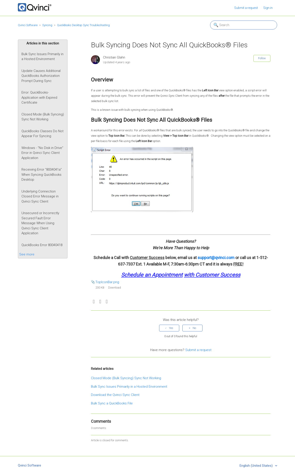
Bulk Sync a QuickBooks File (112, 403)
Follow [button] (262, 58)
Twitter (100, 302)
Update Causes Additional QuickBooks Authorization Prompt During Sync (41, 76)
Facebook (94, 302)
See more (26, 254)
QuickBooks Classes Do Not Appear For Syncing (42, 133)
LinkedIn (107, 302)
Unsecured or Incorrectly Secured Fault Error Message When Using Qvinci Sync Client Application (40, 223)
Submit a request (246, 8)
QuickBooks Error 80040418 (41, 245)
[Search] (243, 25)
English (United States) (257, 466)
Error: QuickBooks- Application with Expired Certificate (39, 97)
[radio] (169, 328)
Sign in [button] (268, 8)
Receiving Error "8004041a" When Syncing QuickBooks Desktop (41, 174)
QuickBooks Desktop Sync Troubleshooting (83, 25)
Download (114, 287)
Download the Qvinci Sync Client (115, 395)
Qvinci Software (28, 25)
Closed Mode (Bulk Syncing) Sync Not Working (42, 116)
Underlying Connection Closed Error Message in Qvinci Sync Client (40, 196)
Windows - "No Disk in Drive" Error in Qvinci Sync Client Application (42, 153)
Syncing (47, 25)
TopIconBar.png (107, 282)
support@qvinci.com (216, 257)
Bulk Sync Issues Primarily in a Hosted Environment (42, 56)
